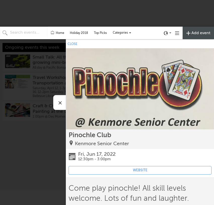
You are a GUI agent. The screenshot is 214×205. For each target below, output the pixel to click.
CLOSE (72, 44)
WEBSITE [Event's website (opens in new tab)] (140, 170)
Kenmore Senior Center (102, 143)
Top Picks (100, 33)
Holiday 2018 (79, 33)
